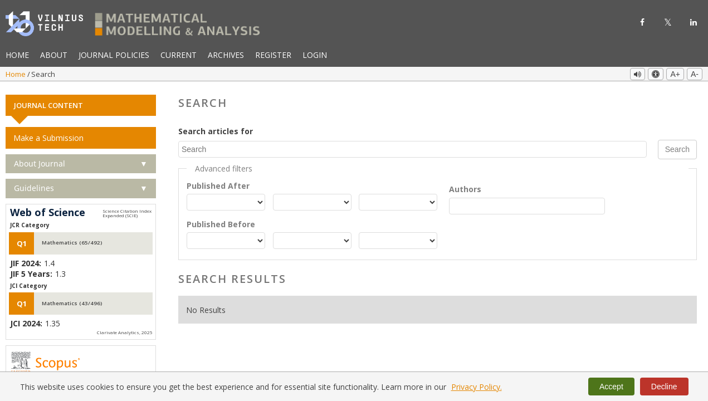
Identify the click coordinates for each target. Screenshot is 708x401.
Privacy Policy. (476, 387)
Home (17, 55)
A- (695, 74)
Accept (611, 386)
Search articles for (215, 128)
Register (273, 55)
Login (314, 55)
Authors (465, 186)
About (53, 55)
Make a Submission (48, 135)
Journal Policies (114, 55)
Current (178, 55)
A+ (675, 74)
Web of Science (47, 210)
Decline (664, 386)
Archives (226, 55)
